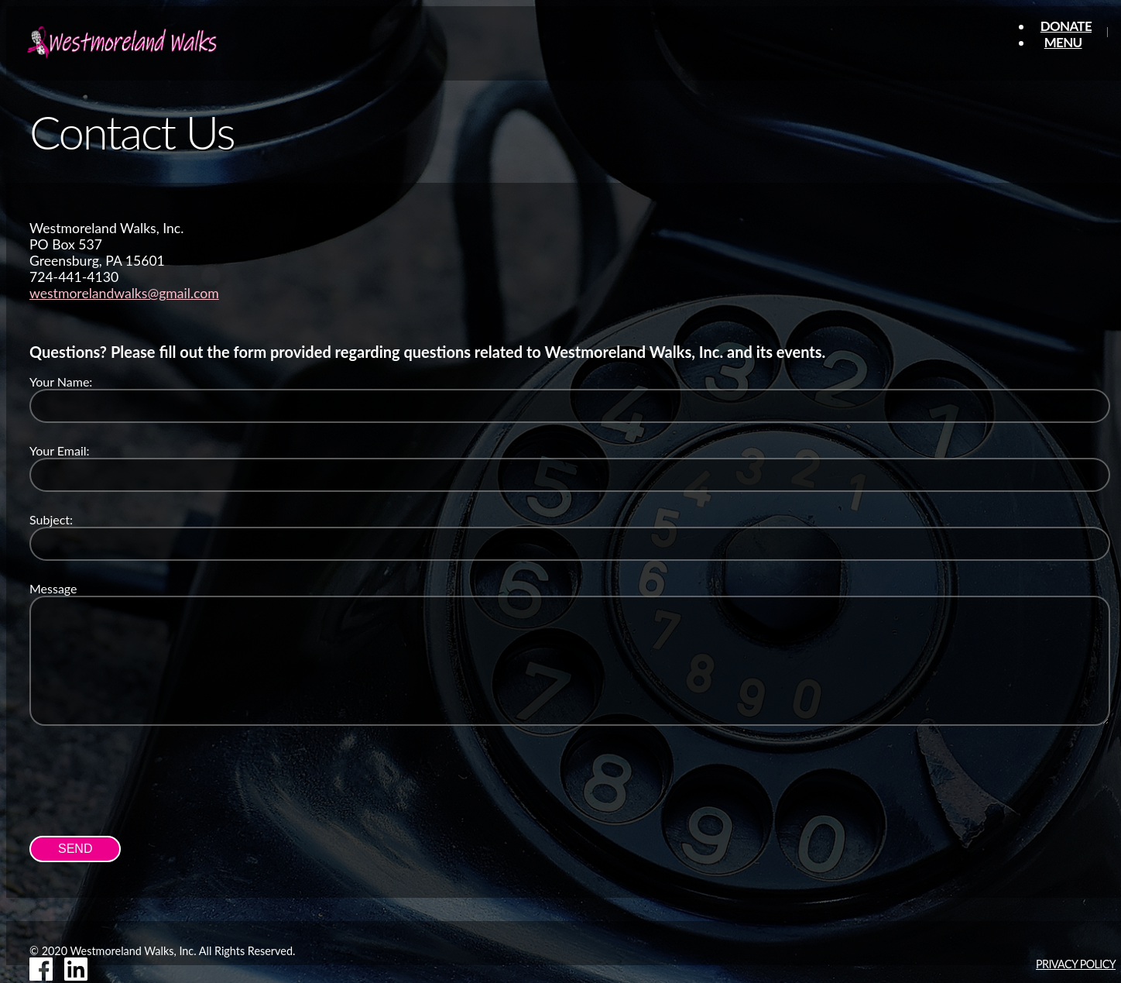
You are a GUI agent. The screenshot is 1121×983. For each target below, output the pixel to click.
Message (53, 588)
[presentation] (147, 778)
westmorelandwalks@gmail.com (124, 293)
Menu (1063, 42)
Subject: (51, 519)
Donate (1066, 26)
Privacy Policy (1076, 964)
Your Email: (59, 450)
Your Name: (60, 381)
